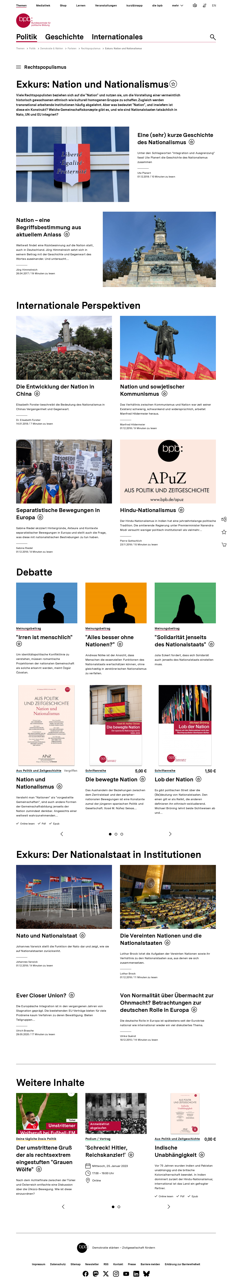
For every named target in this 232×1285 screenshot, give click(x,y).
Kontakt (118, 1264)
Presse (132, 1264)
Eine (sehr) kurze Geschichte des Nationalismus (175, 139)
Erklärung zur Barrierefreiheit (182, 1264)
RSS (106, 1264)
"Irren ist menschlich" (44, 637)
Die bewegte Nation (111, 779)
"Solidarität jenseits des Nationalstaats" (180, 641)
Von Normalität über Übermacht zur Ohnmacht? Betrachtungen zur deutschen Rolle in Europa (167, 1002)
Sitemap (75, 1264)
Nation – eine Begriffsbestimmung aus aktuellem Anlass (48, 227)
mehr (177, 5)
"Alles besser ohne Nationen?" (109, 641)
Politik (32, 48)
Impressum (38, 1264)
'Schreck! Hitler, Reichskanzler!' (106, 1151)
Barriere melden (150, 1264)
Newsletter (92, 1264)
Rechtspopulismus (90, 48)
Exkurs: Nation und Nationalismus (123, 48)
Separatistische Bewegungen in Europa (58, 514)
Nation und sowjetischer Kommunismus (152, 390)
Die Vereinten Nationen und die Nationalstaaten (161, 939)
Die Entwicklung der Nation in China (55, 390)
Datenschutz (58, 1264)
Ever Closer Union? (41, 995)
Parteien (72, 48)
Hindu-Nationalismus (148, 510)
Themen (20, 48)
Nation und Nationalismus (35, 783)
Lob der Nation (174, 779)
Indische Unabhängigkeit (176, 1151)
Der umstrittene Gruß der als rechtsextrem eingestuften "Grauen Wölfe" (44, 1158)
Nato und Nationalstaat (46, 935)
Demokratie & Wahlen (51, 48)
